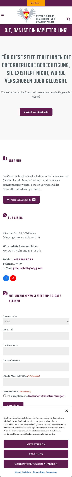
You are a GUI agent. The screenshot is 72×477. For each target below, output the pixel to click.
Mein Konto (35, 3)
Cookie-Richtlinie (23, 472)
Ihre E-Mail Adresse (21, 376)
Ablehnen (36, 454)
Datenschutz (39, 472)
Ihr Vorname (10, 344)
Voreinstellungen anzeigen (36, 463)
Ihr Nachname (11, 360)
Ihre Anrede (10, 316)
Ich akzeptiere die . (36, 396)
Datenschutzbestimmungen (46, 396)
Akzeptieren (36, 444)
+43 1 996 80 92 (23, 259)
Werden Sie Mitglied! (21, 199)
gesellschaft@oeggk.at (27, 268)
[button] (66, 411)
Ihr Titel (8, 329)
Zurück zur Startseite (36, 112)
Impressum (51, 472)
